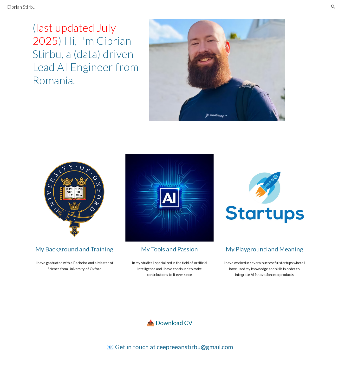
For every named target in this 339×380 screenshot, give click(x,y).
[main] (86, 54)
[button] (333, 7)
